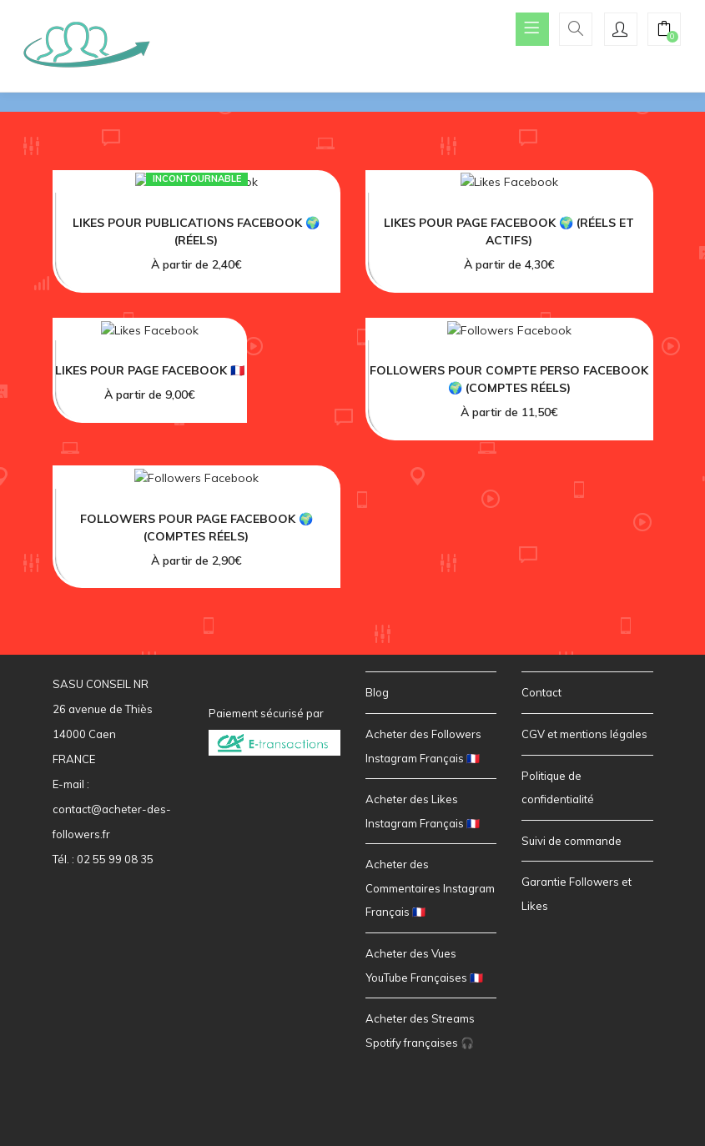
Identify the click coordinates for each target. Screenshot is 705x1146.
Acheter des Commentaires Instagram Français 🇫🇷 (430, 887)
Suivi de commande (571, 840)
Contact (541, 692)
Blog (377, 692)
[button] (664, 30)
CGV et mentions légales (584, 734)
